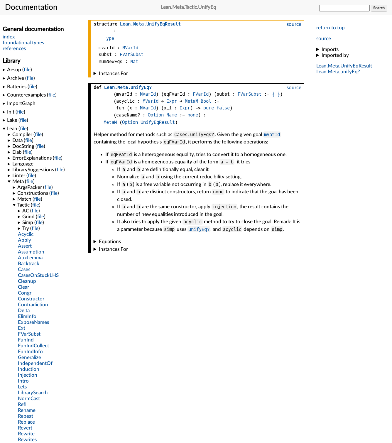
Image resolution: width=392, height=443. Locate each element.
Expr (171, 101)
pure (208, 108)
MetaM (191, 101)
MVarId (130, 47)
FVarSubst (131, 54)
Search (379, 8)
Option (156, 115)
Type (109, 38)
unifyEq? (198, 229)
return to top (330, 27)
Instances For (113, 73)
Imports (330, 49)
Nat (134, 61)
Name (171, 115)
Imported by (335, 55)
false (223, 108)
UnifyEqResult (158, 122)
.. (344, 65)
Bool (206, 101)
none (192, 115)
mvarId (272, 134)
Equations (110, 241)
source (323, 38)
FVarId (201, 94)
